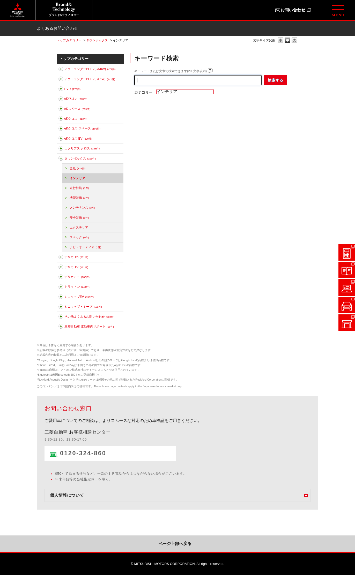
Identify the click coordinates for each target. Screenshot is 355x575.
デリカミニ (77, 277)
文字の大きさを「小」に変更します (280, 40)
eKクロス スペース (82, 128)
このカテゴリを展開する (60, 70)
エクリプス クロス (82, 148)
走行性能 (79, 188)
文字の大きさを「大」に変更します (294, 40)
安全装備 (79, 218)
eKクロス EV (78, 138)
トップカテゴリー (69, 40)
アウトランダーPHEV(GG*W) (89, 79)
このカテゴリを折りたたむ (60, 159)
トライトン (77, 287)
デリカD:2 (76, 267)
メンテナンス (82, 207)
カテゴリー (143, 92)
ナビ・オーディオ (85, 247)
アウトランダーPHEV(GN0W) (90, 69)
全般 (77, 168)
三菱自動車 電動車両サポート (89, 326)
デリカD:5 (76, 257)
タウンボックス (97, 40)
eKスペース (77, 109)
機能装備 (79, 198)
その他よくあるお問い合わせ (89, 317)
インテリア (77, 178)
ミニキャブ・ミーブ (83, 306)
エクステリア (79, 227)
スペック (79, 237)
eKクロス (75, 118)
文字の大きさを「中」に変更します (287, 40)
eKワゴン (75, 99)
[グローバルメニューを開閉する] (338, 10)
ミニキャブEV (79, 297)
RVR (72, 89)
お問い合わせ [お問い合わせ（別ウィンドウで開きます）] (292, 10)
